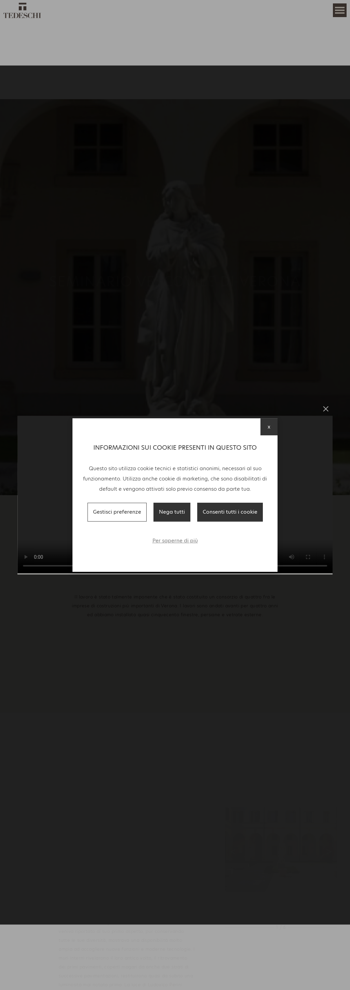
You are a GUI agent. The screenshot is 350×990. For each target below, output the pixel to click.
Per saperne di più (175, 540)
